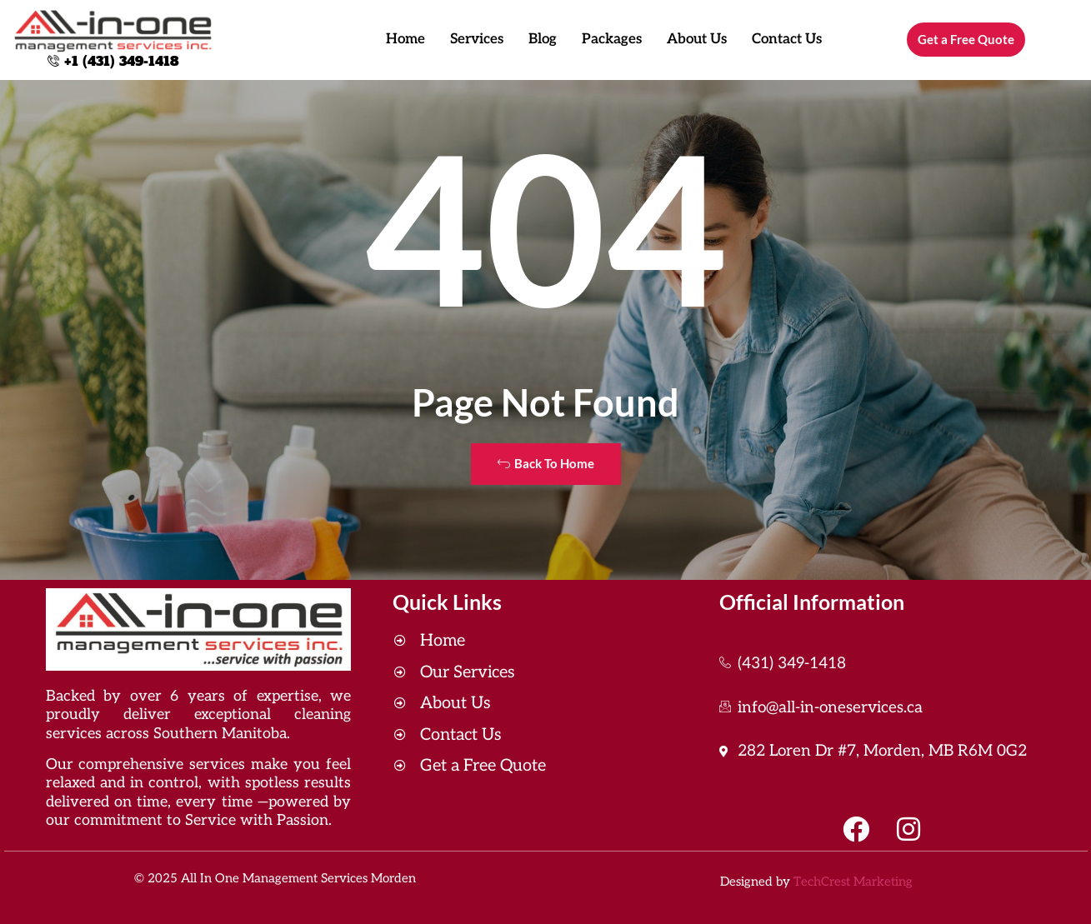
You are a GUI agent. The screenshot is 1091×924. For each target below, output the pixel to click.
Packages (612, 39)
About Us (697, 39)
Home (405, 39)
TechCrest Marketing (853, 881)
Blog (542, 39)
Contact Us (787, 39)
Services (476, 39)
